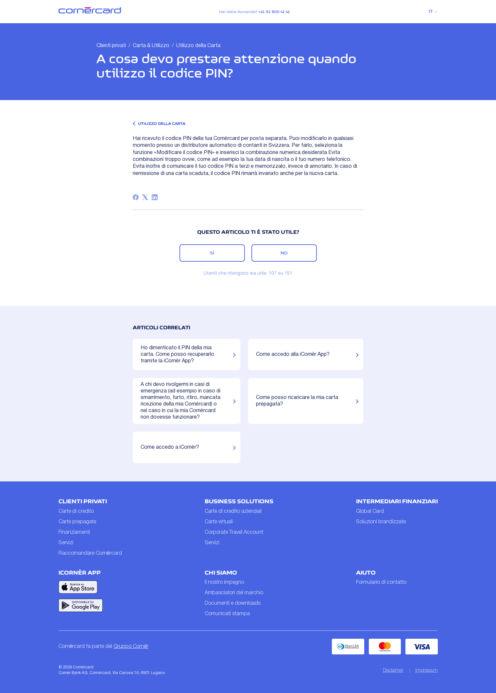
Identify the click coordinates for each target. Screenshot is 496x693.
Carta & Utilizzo (151, 45)
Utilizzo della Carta (198, 45)
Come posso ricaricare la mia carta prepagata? (297, 401)
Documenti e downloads (233, 603)
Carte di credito (76, 511)
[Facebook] (136, 197)
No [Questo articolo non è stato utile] (284, 252)
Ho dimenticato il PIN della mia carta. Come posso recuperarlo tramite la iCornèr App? (177, 354)
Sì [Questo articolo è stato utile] (212, 252)
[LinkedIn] (155, 197)
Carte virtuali (219, 522)
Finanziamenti (74, 532)
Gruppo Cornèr (130, 646)
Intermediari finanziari (397, 501)
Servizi (66, 543)
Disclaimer (393, 670)
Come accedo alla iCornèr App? (293, 354)
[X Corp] (145, 197)
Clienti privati (111, 45)
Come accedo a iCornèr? (170, 447)
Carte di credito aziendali (233, 511)
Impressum (426, 670)
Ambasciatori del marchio (234, 593)
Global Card (370, 511)
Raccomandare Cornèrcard (90, 553)
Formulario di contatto (381, 582)
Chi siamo (221, 572)
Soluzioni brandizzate (381, 522)
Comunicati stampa (227, 614)
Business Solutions (239, 501)
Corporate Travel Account (234, 532)
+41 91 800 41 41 (274, 11)
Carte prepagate (77, 522)
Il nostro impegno (224, 582)
